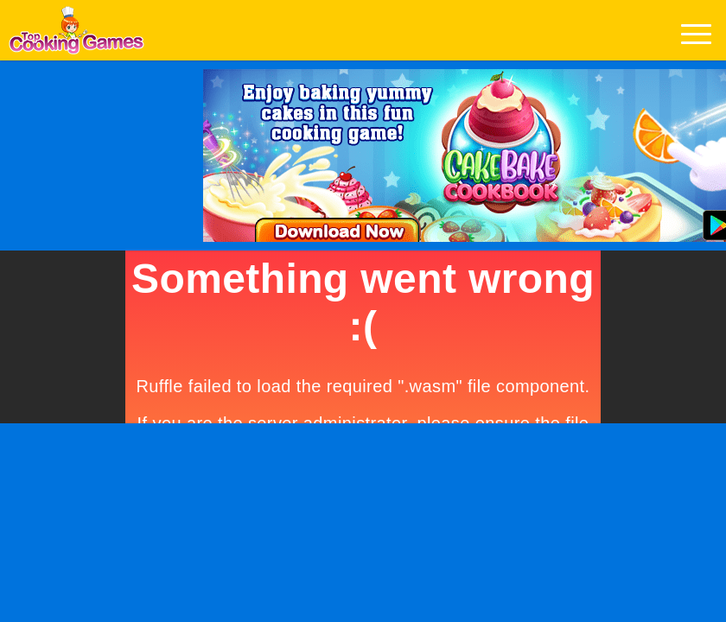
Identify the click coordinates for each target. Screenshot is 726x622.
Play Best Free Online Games (76, 35)
